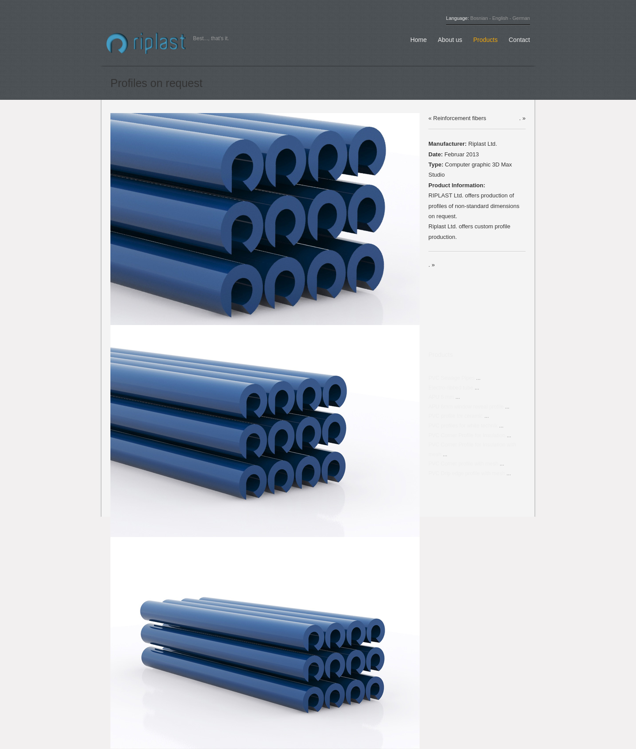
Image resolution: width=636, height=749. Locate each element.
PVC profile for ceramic (455, 416)
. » (522, 118)
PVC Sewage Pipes (451, 378)
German (521, 18)
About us (450, 39)
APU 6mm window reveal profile (466, 407)
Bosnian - (480, 18)
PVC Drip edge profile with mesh (466, 473)
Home (418, 39)
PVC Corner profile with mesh (463, 464)
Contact (519, 39)
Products (485, 39)
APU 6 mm (441, 397)
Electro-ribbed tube (450, 388)
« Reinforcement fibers (457, 118)
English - (501, 18)
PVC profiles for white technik (463, 426)
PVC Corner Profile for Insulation (467, 435)
